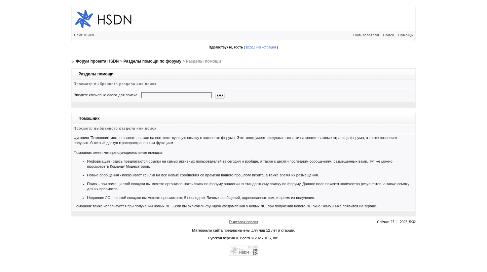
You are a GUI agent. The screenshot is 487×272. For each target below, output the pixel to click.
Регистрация (266, 47)
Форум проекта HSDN (97, 61)
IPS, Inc (271, 238)
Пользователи (366, 35)
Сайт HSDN (84, 35)
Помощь (405, 35)
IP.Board (243, 238)
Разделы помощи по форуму (152, 61)
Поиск (388, 35)
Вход (250, 47)
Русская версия (221, 238)
